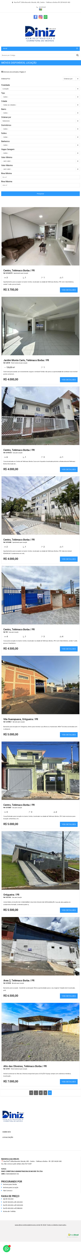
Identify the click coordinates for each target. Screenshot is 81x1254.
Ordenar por (6, 117)
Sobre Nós (6, 1132)
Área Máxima (6, 181)
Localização (7, 1137)
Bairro (3, 109)
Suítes (4, 133)
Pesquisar (40, 194)
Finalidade (5, 85)
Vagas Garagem (7, 149)
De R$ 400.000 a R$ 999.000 (11, 1208)
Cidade (4, 101)
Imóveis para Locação (9, 1187)
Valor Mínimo (6, 157)
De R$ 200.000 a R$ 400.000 (12, 1205)
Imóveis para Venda (9, 1184)
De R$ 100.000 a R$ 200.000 (12, 1202)
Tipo (3, 93)
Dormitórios (6, 125)
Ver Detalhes (69, 290)
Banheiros (5, 141)
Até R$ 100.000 (7, 1199)
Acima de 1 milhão (8, 1211)
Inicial (5, 48)
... (36, 1093)
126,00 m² (9, 367)
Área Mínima (6, 173)
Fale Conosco (6, 1190)
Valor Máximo (7, 165)
